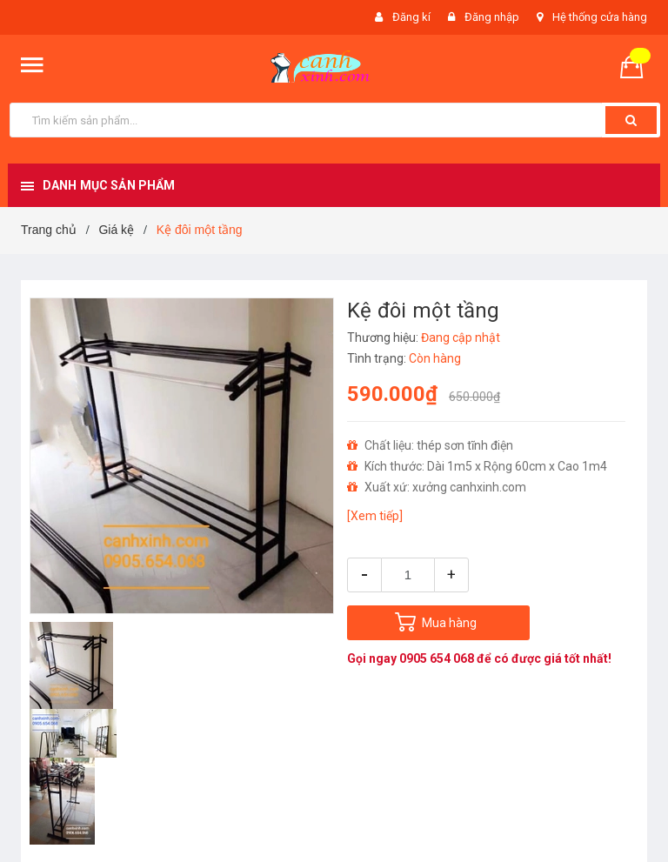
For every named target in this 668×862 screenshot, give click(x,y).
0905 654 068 (438, 658)
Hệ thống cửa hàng (599, 16)
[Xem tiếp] (375, 516)
